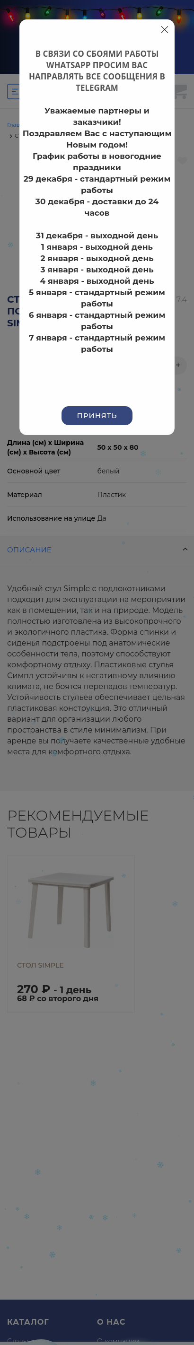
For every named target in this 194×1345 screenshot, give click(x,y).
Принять (97, 415)
